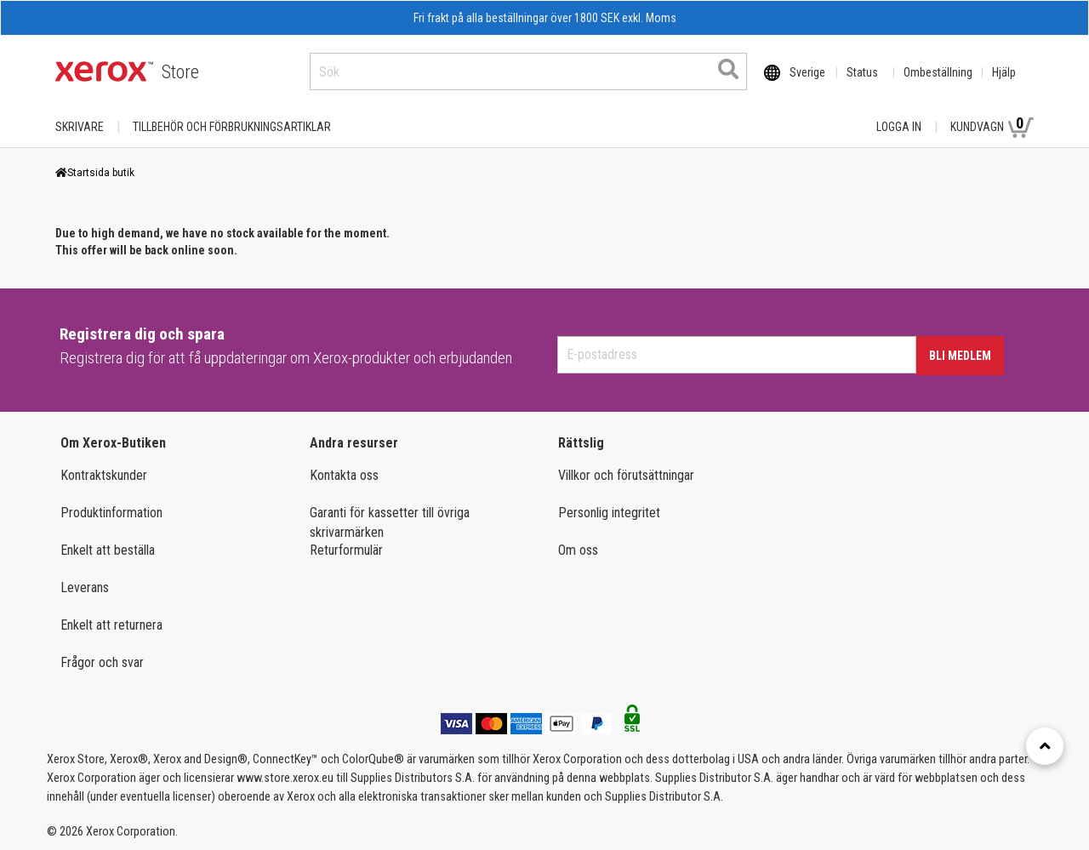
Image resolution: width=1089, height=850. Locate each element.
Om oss (578, 550)
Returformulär (346, 550)
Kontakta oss (344, 475)
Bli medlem (960, 355)
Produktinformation (111, 513)
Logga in (898, 127)
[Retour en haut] (1044, 746)
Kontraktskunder (103, 475)
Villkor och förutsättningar (626, 475)
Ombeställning (938, 72)
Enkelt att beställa (107, 550)
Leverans (84, 587)
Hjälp (1004, 72)
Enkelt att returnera (111, 625)
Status (862, 72)
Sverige (807, 72)
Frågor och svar (102, 662)
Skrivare (79, 127)
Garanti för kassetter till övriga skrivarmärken (390, 522)
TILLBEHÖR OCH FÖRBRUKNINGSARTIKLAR (232, 127)
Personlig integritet (609, 513)
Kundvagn (992, 126)
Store (180, 72)
